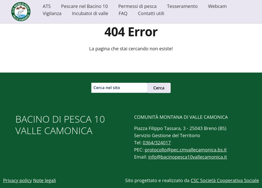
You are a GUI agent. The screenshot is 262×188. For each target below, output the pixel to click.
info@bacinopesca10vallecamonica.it (187, 157)
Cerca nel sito (106, 87)
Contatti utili (151, 13)
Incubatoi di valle (90, 13)
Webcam (217, 6)
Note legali (44, 180)
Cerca (159, 88)
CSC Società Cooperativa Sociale (225, 180)
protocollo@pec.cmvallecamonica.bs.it (186, 150)
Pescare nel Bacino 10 (84, 6)
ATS (47, 6)
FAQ (123, 13)
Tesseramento (182, 6)
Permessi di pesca (137, 6)
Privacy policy (17, 180)
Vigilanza (52, 13)
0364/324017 (157, 142)
